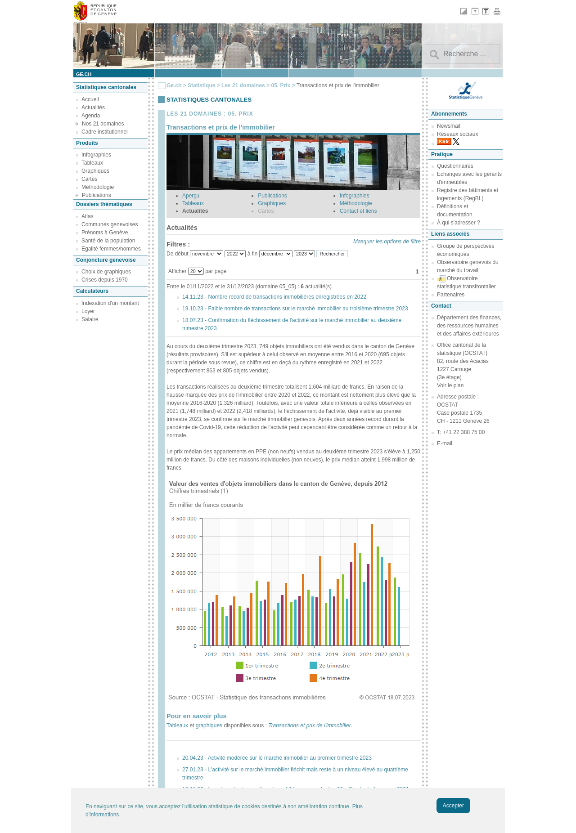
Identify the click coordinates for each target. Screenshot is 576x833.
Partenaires (450, 294)
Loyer (88, 311)
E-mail (444, 443)
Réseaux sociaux (457, 134)
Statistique (201, 85)
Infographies (96, 155)
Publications (96, 195)
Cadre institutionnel (104, 132)
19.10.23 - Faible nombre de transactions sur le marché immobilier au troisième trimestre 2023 (295, 308)
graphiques (209, 725)
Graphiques (95, 171)
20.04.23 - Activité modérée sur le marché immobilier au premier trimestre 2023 (277, 758)
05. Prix (281, 85)
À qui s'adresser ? (458, 222)
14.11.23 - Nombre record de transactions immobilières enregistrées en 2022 (274, 297)
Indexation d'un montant (110, 303)
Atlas (87, 216)
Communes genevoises (109, 224)
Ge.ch (173, 85)
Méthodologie (97, 187)
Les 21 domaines (243, 85)
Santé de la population (108, 240)
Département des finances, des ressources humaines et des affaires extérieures (469, 325)
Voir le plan (450, 385)
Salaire (89, 319)
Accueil (90, 99)
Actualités (93, 107)
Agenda (90, 115)
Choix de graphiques (106, 272)
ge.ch (83, 74)
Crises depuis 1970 (104, 280)
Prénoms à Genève (104, 232)
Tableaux (92, 163)
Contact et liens (358, 211)
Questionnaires (455, 166)
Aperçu (190, 196)
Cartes (89, 179)
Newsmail (448, 126)
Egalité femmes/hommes (111, 249)
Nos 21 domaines (103, 124)
